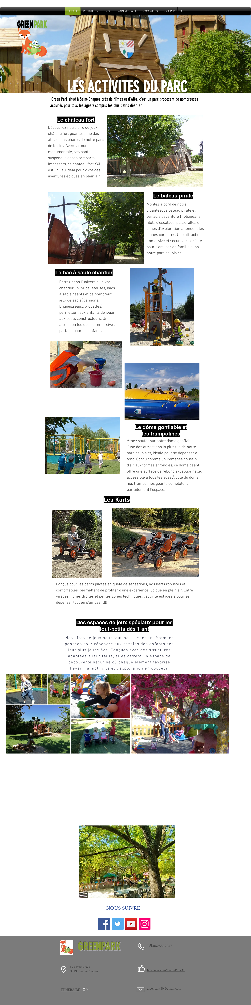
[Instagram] (144, 924)
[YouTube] (131, 924)
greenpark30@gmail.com (164, 988)
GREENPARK (99, 946)
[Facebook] (104, 924)
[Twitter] (118, 924)
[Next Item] (224, 714)
